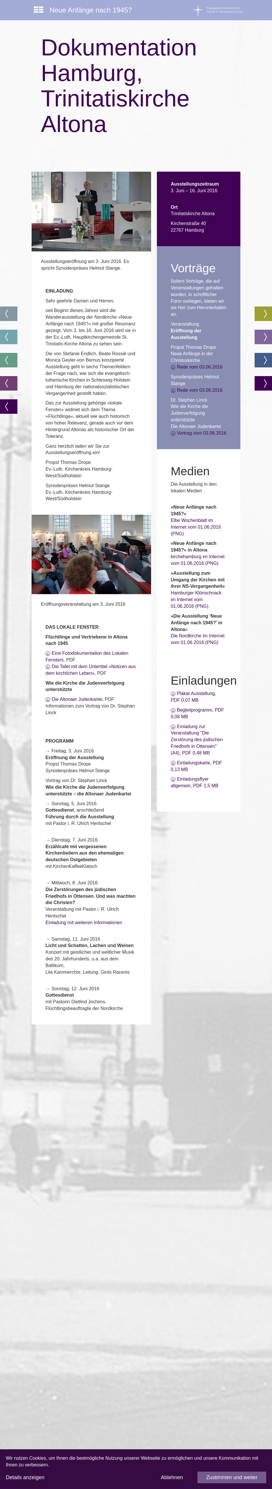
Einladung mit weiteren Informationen (84, 922)
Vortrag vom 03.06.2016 (201, 433)
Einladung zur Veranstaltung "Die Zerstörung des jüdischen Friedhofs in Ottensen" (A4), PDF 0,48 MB (197, 739)
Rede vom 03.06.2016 (199, 366)
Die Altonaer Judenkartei (77, 699)
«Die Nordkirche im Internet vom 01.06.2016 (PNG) (198, 636)
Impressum (63, 1390)
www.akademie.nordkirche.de (82, 1183)
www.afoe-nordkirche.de (76, 1209)
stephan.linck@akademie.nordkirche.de (92, 1258)
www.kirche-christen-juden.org (83, 1363)
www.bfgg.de (65, 1327)
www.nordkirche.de (71, 1439)
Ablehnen (172, 1477)
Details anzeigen (25, 1477)
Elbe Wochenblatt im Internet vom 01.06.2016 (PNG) (196, 527)
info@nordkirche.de (72, 1429)
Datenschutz (64, 1399)
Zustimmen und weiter (232, 1477)
